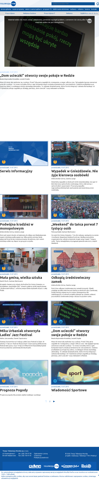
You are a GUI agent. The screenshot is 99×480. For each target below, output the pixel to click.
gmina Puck (58, 145)
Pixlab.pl (93, 456)
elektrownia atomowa (61, 9)
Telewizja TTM (84, 456)
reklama (80, 9)
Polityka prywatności (41, 457)
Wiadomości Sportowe (69, 390)
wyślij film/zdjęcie (92, 13)
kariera (87, 9)
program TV (47, 9)
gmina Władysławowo (10, 198)
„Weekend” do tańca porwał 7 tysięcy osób (74, 226)
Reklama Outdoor (29, 13)
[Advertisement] (25, 121)
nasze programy (18, 9)
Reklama (69, 13)
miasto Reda (58, 304)
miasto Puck (58, 251)
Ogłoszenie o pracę (41, 453)
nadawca (73, 9)
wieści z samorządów (32, 9)
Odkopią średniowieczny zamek (70, 279)
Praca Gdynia (10, 13)
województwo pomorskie (12, 304)
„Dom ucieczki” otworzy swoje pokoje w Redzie (70, 333)
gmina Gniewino (59, 198)
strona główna (6, 9)
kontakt (94, 9)
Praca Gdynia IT (49, 13)
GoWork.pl (37, 455)
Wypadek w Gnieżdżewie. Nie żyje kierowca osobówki (74, 173)
